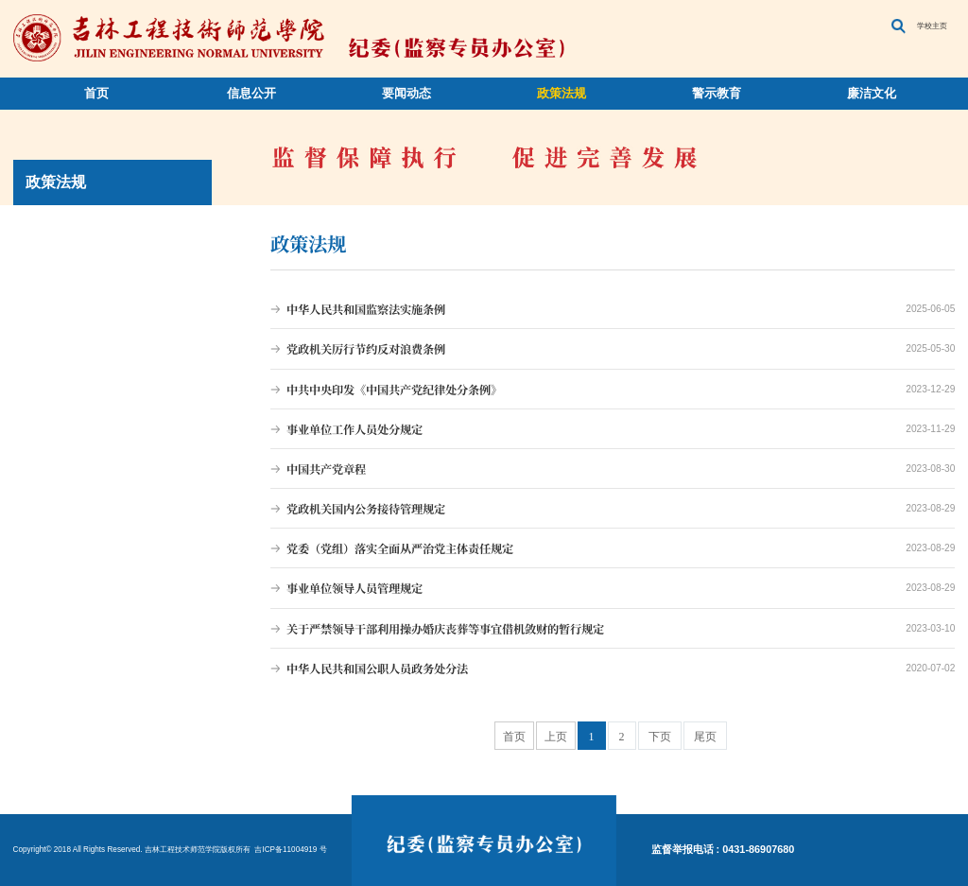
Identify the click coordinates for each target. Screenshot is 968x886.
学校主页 (932, 26)
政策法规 (561, 93)
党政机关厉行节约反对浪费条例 (613, 349)
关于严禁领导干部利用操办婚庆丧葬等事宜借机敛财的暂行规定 (613, 629)
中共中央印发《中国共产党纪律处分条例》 (613, 389)
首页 (96, 93)
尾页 (705, 736)
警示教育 (716, 93)
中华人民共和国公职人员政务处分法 (613, 668)
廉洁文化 (871, 93)
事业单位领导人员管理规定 (613, 588)
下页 (659, 736)
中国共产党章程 (613, 469)
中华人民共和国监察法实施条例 (613, 309)
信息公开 (251, 93)
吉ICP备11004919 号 (289, 849)
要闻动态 (406, 93)
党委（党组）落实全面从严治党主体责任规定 (613, 548)
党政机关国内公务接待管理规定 (613, 509)
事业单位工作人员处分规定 (613, 429)
